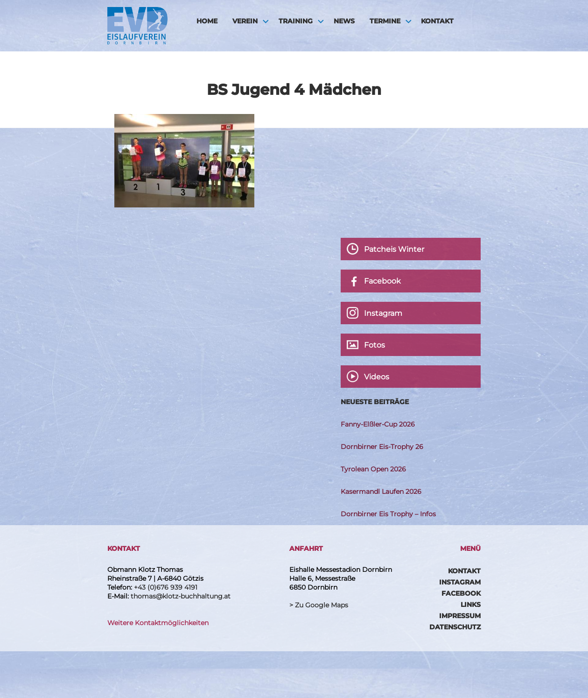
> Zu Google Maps (318, 605)
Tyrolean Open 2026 (373, 469)
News (344, 21)
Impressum (460, 616)
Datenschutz (455, 627)
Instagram (460, 582)
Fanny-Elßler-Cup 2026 (378, 424)
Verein (245, 21)
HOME (206, 21)
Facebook (461, 593)
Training (296, 21)
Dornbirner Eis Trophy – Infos (388, 514)
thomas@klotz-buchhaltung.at (181, 596)
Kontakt (437, 21)
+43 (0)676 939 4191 (165, 587)
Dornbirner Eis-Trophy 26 (382, 446)
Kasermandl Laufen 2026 (381, 491)
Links (471, 604)
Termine (385, 21)
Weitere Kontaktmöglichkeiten (158, 623)
